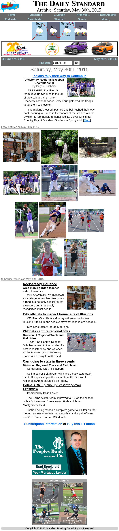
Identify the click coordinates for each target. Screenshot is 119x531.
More (106, 19)
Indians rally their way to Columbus (59, 76)
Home (12, 14)
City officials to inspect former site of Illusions (58, 314)
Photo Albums (107, 14)
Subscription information (43, 424)
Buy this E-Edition (81, 424)
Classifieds (36, 19)
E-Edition (59, 14)
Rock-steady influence (40, 284)
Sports (82, 19)
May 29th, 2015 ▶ (105, 58)
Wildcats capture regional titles (46, 331)
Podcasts (12, 19)
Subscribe (35, 14)
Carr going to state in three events (49, 361)
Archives (83, 15)
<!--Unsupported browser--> (59, 502)
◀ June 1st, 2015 (13, 58)
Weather (59, 19)
